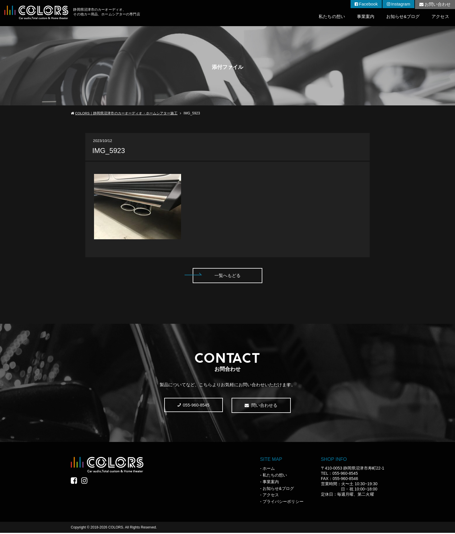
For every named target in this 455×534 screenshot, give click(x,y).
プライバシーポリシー (283, 502)
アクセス (440, 16)
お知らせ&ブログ (402, 16)
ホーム (269, 469)
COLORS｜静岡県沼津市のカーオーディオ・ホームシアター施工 (126, 114)
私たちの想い (330, 16)
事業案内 (364, 16)
